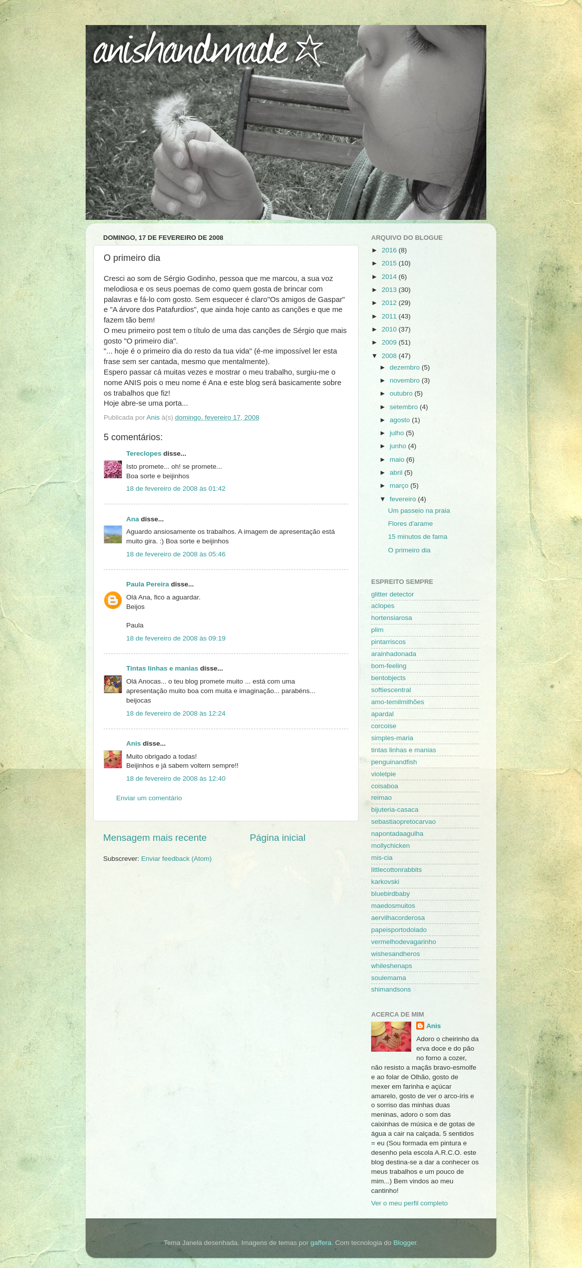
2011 (390, 316)
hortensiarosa (391, 617)
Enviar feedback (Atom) (176, 858)
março (400, 485)
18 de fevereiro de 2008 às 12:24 (175, 713)
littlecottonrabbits (396, 869)
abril (397, 472)
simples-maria (392, 738)
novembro (406, 380)
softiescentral (391, 690)
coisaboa (384, 786)
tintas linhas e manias (403, 750)
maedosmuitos (393, 905)
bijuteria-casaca (395, 809)
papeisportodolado (399, 929)
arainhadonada (393, 654)
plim (377, 629)
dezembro (406, 367)
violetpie (383, 774)
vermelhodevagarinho (403, 941)
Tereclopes (143, 453)
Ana (132, 519)
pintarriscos (388, 642)
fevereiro (404, 499)
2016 (390, 250)
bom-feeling (389, 666)
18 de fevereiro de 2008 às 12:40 (175, 778)
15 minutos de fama (418, 536)
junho (399, 446)
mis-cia (382, 857)
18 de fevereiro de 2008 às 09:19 (175, 638)
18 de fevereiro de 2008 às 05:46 (175, 554)
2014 (390, 276)
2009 (390, 342)
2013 (390, 289)
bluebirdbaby (390, 893)
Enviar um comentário (149, 798)
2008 (390, 356)
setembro (405, 407)
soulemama (388, 978)
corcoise (383, 726)
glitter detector (392, 594)
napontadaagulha (397, 833)
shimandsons (391, 989)
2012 (390, 302)
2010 (390, 329)
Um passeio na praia (419, 510)
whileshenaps (391, 966)
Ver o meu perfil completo (409, 1203)
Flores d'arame (410, 523)
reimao (381, 797)
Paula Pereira (147, 584)
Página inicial (278, 837)
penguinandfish (394, 762)
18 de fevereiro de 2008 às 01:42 (175, 488)
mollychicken (390, 845)
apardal (382, 714)
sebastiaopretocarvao (403, 821)
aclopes (383, 605)
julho (398, 433)
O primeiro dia (409, 550)
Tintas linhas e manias (162, 668)
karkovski (385, 881)
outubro (402, 393)
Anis (133, 743)
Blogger (404, 1242)
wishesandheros (395, 954)
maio (398, 459)
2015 (390, 263)
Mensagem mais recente (155, 837)
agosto (401, 420)
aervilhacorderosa (398, 917)
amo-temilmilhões (397, 702)
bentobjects (388, 678)
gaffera (321, 1242)
